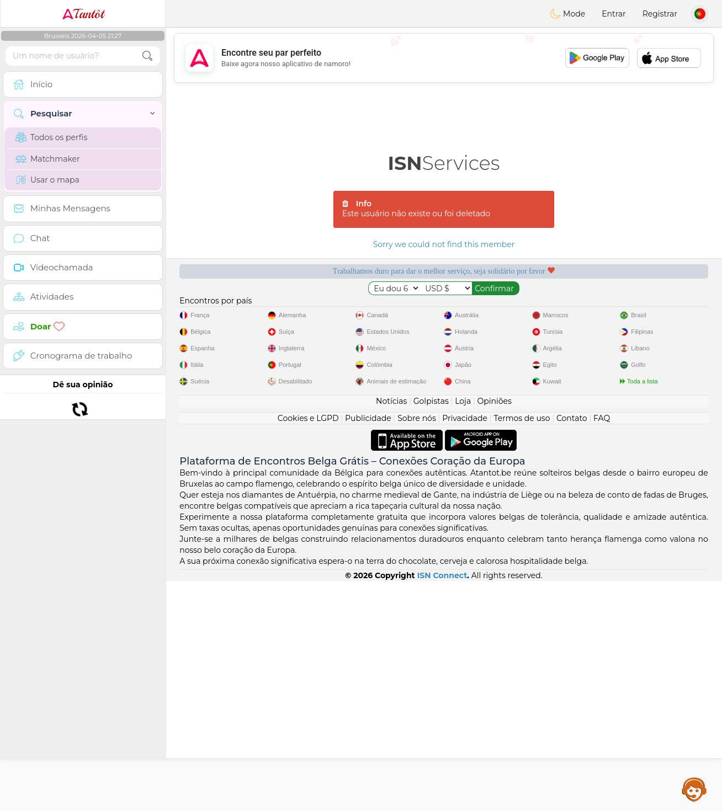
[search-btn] (147, 56)
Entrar (613, 14)
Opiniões (494, 631)
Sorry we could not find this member (444, 244)
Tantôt (83, 14)
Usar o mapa (47, 179)
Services (444, 163)
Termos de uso (521, 648)
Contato (571, 648)
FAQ (601, 648)
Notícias (391, 631)
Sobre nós (416, 648)
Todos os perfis (51, 137)
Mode (567, 13)
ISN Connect (442, 805)
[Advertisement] (444, 58)
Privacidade (464, 648)
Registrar (660, 14)
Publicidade (368, 648)
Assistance (694, 789)
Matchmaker (47, 158)
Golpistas (431, 631)
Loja (463, 631)
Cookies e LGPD (308, 648)
